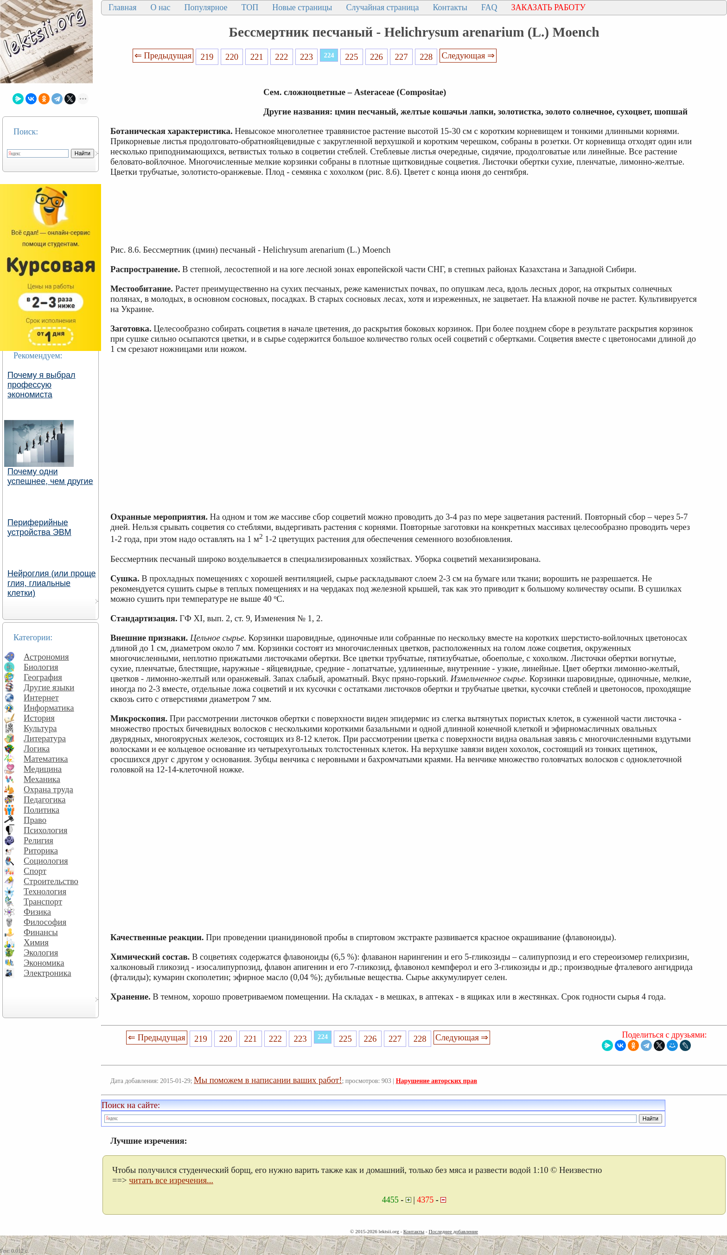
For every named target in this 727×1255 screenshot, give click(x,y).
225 (351, 57)
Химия (36, 942)
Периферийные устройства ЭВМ (39, 527)
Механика (42, 779)
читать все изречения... (171, 1180)
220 (231, 57)
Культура (40, 728)
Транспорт (43, 901)
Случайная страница (382, 7)
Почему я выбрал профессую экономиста (41, 384)
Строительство (51, 881)
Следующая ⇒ (467, 55)
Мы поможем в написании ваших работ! (268, 1080)
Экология (41, 952)
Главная (122, 7)
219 (206, 57)
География (43, 677)
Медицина (43, 769)
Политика (41, 810)
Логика (37, 748)
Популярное (206, 7)
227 (401, 57)
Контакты (450, 7)
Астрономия (46, 657)
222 (281, 57)
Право (35, 820)
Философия (45, 922)
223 (306, 57)
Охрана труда (48, 789)
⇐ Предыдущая (163, 55)
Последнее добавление (453, 1231)
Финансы (41, 932)
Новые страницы (302, 7)
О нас (160, 7)
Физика (37, 912)
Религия (38, 840)
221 (256, 57)
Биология (41, 667)
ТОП (250, 7)
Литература (45, 738)
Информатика (49, 708)
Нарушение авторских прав (436, 1080)
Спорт (35, 871)
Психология (45, 830)
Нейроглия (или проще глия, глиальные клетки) (51, 583)
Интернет (41, 697)
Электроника (47, 973)
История (39, 718)
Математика (46, 759)
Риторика (41, 850)
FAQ (489, 7)
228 (426, 57)
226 (376, 57)
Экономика (44, 963)
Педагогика (45, 799)
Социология (46, 861)
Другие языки (49, 687)
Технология (45, 891)
